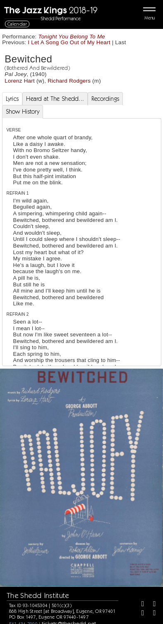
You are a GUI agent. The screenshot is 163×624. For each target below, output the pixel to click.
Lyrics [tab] (12, 98)
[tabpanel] (81, 333)
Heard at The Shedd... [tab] (55, 98)
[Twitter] (151, 604)
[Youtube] (151, 613)
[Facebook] (139, 604)
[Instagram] (139, 613)
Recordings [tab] (105, 98)
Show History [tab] (22, 111)
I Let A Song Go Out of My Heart (69, 42)
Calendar (17, 23)
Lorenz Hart (20, 81)
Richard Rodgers (69, 81)
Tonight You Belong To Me (71, 36)
